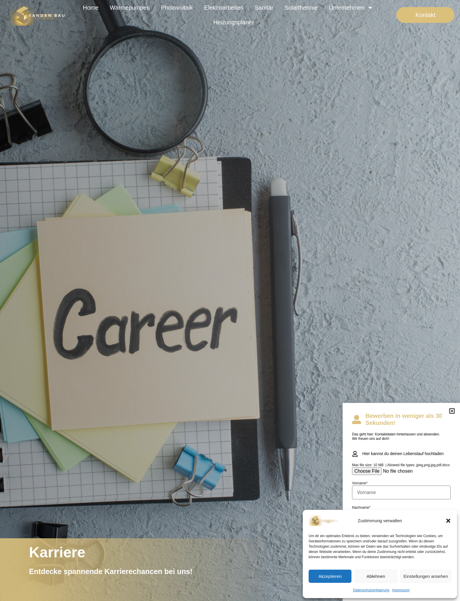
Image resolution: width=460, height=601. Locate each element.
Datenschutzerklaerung (371, 590)
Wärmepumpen (130, 7)
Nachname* (361, 507)
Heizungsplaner (233, 22)
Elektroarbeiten (224, 7)
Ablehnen (375, 576)
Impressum (401, 590)
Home (91, 7)
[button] (448, 521)
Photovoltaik (177, 7)
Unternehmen (351, 7)
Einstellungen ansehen (425, 576)
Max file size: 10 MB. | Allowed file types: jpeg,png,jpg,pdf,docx (401, 465)
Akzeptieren (329, 576)
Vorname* (360, 483)
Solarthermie (301, 7)
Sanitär (264, 7)
